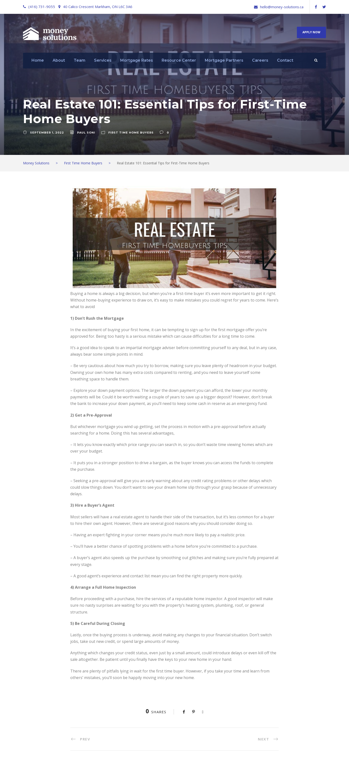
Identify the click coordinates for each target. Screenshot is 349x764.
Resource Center (179, 60)
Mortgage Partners (224, 60)
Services (102, 60)
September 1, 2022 (47, 132)
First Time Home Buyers (131, 132)
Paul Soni (86, 132)
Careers (260, 60)
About (59, 60)
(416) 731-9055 (41, 6)
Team (79, 60)
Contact (285, 60)
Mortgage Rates (136, 60)
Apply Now (311, 32)
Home (38, 60)
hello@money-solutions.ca (281, 6)
